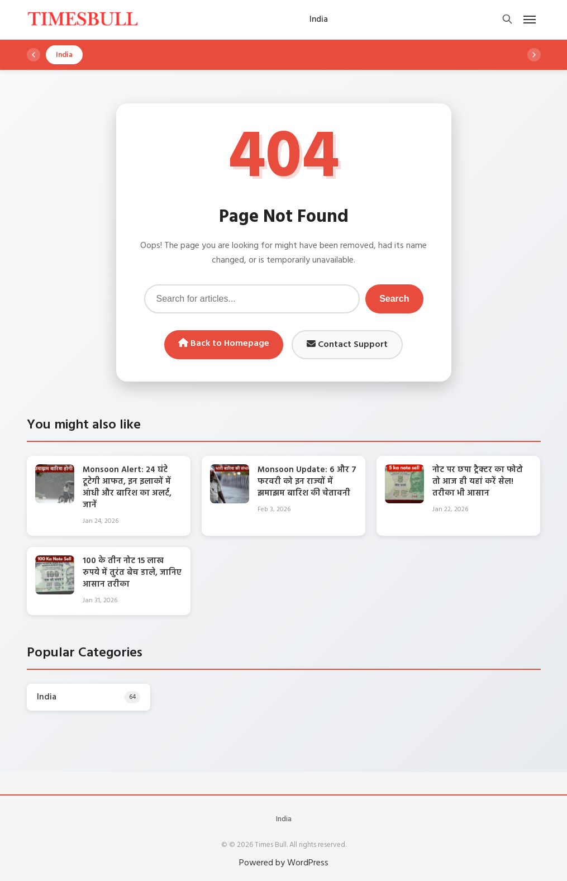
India (284, 819)
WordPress (307, 863)
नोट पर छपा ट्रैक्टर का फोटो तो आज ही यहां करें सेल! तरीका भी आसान (477, 481)
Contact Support (347, 344)
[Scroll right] (534, 54)
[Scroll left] (33, 54)
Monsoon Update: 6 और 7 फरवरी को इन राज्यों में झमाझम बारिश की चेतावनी (307, 481)
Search (394, 298)
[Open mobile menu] (529, 19)
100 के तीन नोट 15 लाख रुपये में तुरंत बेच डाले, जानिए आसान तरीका (132, 572)
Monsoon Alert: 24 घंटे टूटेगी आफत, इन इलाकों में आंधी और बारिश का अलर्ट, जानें (127, 487)
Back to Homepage (223, 343)
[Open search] (507, 20)
